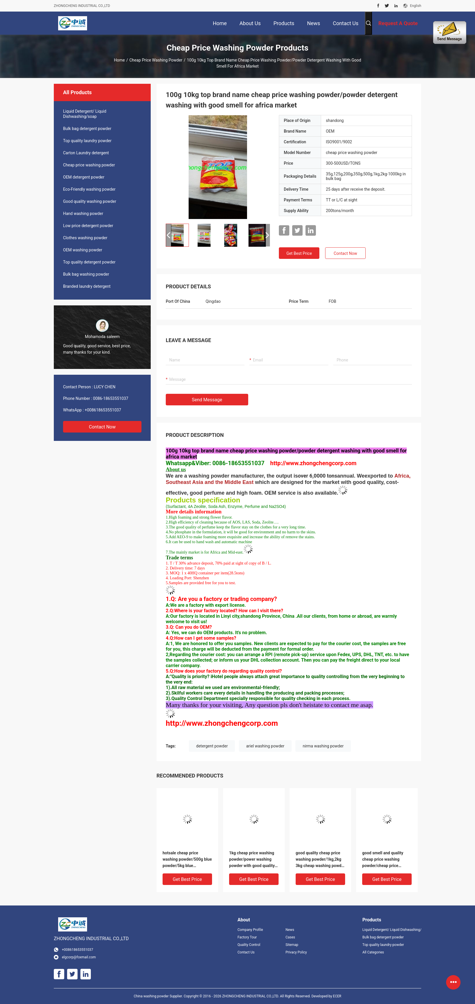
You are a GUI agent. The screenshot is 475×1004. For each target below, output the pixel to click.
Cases (290, 937)
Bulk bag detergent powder (87, 128)
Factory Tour (247, 937)
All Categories (373, 952)
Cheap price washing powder (155, 60)
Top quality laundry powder (87, 140)
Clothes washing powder (85, 237)
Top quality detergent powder (89, 262)
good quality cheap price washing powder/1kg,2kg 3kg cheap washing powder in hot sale (320, 860)
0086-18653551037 (110, 398)
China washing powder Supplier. (159, 996)
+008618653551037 (103, 410)
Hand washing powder (83, 213)
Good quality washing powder (89, 201)
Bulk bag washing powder (86, 274)
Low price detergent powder (88, 225)
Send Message (207, 399)
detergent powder (212, 746)
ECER (337, 996)
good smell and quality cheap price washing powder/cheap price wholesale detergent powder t (382, 860)
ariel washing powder (265, 746)
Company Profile (250, 930)
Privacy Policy (296, 952)
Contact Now (102, 427)
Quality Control (248, 945)
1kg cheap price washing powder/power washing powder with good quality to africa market (252, 860)
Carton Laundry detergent (86, 153)
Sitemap (292, 945)
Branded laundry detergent (87, 286)
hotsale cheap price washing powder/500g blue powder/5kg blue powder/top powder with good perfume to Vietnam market (187, 860)
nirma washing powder (323, 746)
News (290, 930)
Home (119, 60)
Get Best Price (299, 253)
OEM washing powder (82, 250)
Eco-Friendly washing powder (89, 189)
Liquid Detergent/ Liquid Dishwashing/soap (84, 114)
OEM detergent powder (83, 177)
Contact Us (246, 952)
